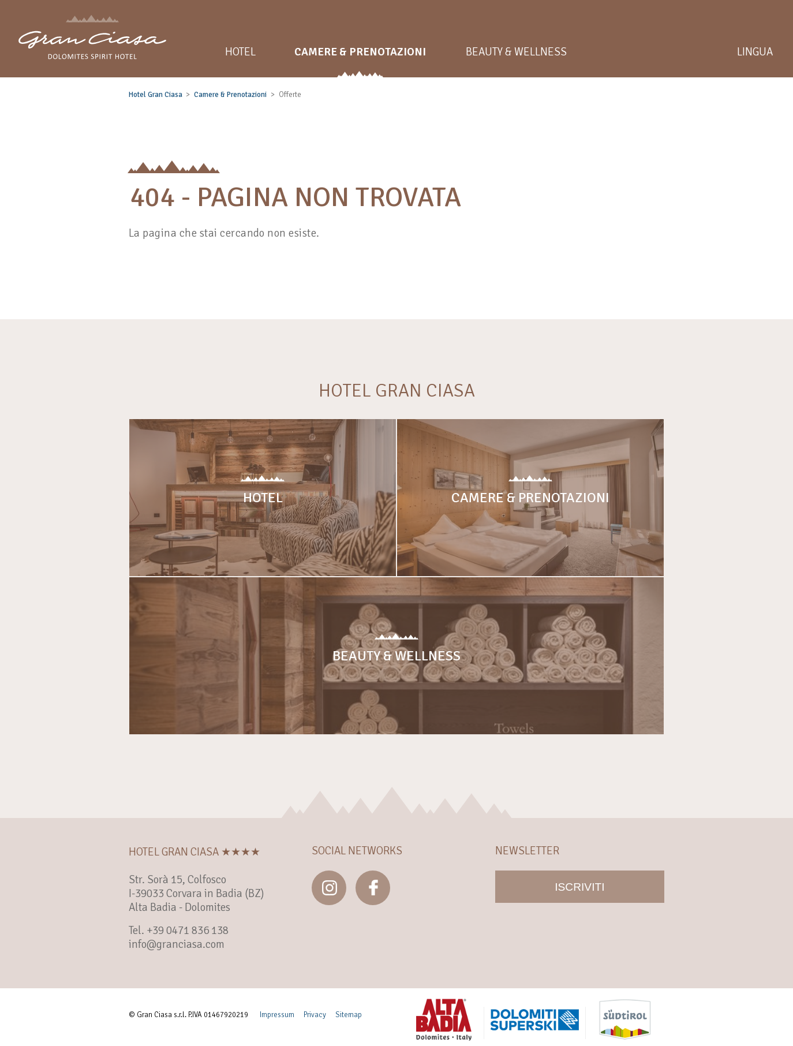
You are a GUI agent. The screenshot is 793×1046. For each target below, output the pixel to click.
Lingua (755, 52)
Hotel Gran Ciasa (155, 94)
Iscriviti (579, 887)
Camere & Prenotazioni (230, 94)
